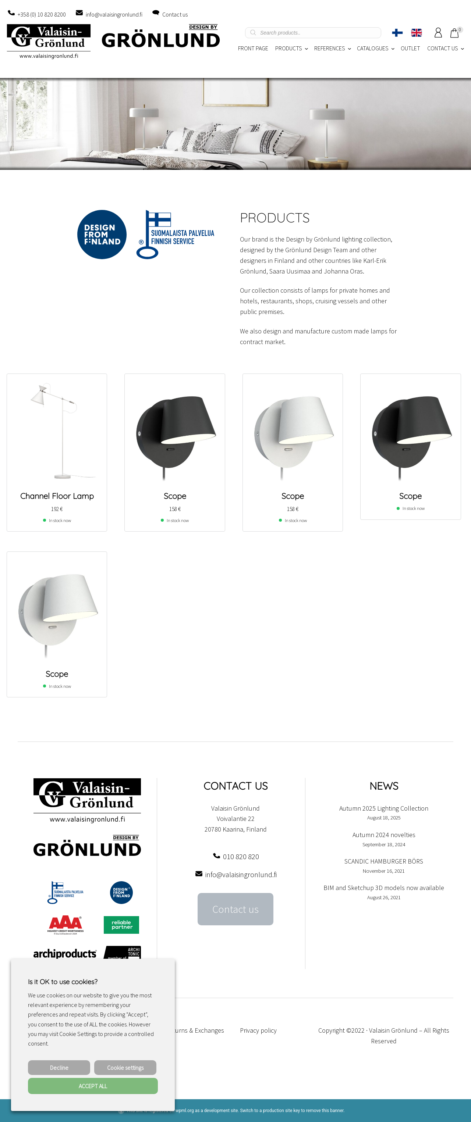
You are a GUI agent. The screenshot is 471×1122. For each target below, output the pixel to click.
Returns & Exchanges (195, 1030)
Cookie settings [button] (125, 1067)
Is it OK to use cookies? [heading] (62, 982)
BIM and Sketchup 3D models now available (383, 887)
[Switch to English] (416, 33)
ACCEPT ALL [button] (93, 1086)
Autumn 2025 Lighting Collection (383, 808)
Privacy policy (258, 1030)
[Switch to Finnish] (397, 33)
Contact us (175, 14)
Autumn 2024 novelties (384, 834)
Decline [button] (59, 1067)
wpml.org (185, 1110)
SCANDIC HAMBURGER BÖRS (383, 861)
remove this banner (325, 1110)
